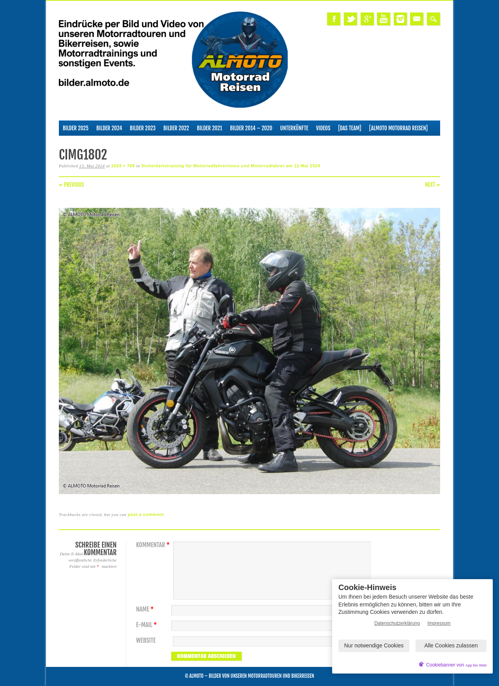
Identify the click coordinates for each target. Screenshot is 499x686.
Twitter (350, 18)
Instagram (400, 18)
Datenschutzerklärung (397, 623)
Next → (432, 184)
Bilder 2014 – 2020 (251, 128)
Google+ (367, 18)
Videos (323, 128)
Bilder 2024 (109, 128)
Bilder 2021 (209, 128)
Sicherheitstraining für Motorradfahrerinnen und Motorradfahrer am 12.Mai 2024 (230, 165)
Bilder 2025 (75, 128)
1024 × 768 (123, 165)
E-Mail (147, 625)
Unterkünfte (294, 128)
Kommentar (154, 545)
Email (416, 18)
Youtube (383, 18)
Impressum (439, 623)
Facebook (333, 18)
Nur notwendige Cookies (374, 645)
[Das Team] (349, 128)
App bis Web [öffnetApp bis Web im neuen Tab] (476, 665)
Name (146, 609)
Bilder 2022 (176, 128)
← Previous (71, 184)
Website (146, 640)
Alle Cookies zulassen (451, 645)
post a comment (146, 514)
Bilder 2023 (143, 128)
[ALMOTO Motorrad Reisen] (398, 128)
